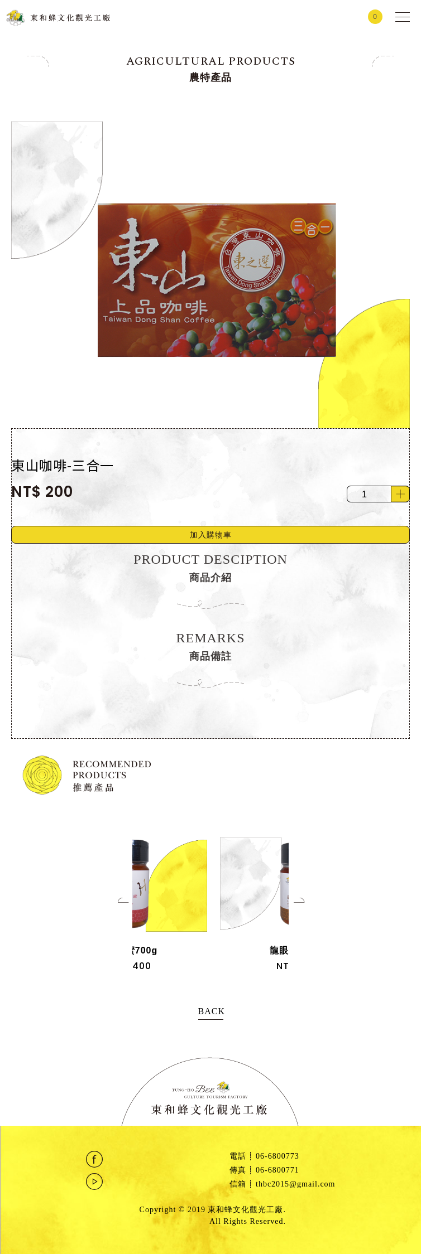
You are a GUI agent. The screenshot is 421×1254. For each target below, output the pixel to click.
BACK (210, 1011)
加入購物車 (211, 534)
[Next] (304, 908)
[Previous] (128, 908)
